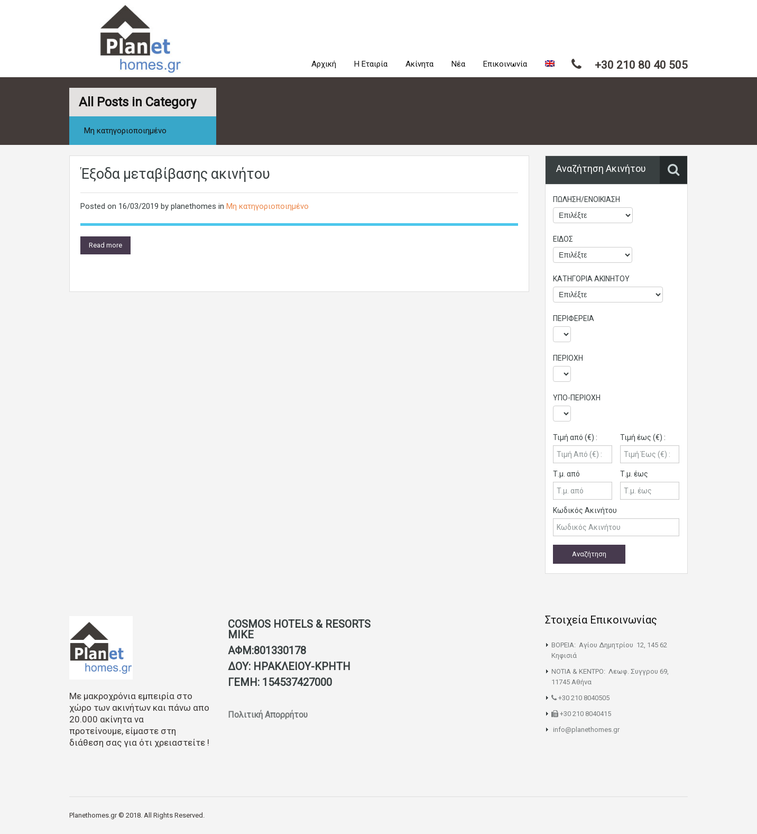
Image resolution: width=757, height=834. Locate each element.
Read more (105, 245)
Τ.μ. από (566, 474)
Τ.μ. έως (634, 474)
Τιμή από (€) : (575, 437)
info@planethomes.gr (586, 730)
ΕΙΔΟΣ (563, 239)
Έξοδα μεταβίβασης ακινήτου (175, 174)
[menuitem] (550, 64)
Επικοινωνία (505, 64)
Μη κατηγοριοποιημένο (267, 206)
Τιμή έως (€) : (643, 437)
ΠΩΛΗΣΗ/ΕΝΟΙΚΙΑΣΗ (586, 199)
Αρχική (323, 64)
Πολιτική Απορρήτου (269, 715)
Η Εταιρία (370, 64)
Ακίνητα (419, 64)
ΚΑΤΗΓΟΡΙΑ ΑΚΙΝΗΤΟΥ (591, 278)
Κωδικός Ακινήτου (585, 510)
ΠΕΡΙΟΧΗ (568, 358)
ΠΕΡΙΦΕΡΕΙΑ (573, 318)
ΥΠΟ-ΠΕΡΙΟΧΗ (577, 397)
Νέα (458, 64)
